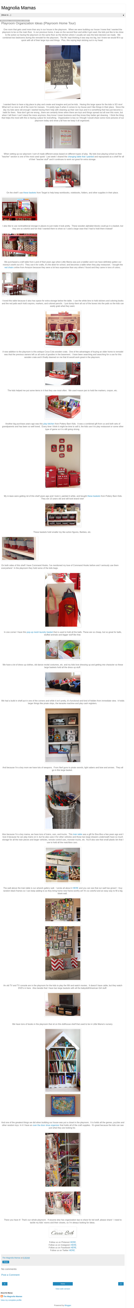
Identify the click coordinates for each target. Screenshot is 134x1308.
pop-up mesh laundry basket (40, 632)
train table (77, 834)
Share (6, 1262)
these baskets (29, 193)
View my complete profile (11, 1300)
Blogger (68, 1305)
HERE (76, 888)
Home (63, 1284)
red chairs (9, 267)
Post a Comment (10, 1274)
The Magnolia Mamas (12, 1296)
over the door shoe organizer (46, 1125)
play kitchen (48, 424)
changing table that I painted (81, 157)
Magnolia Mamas (18, 7)
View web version (62, 1289)
